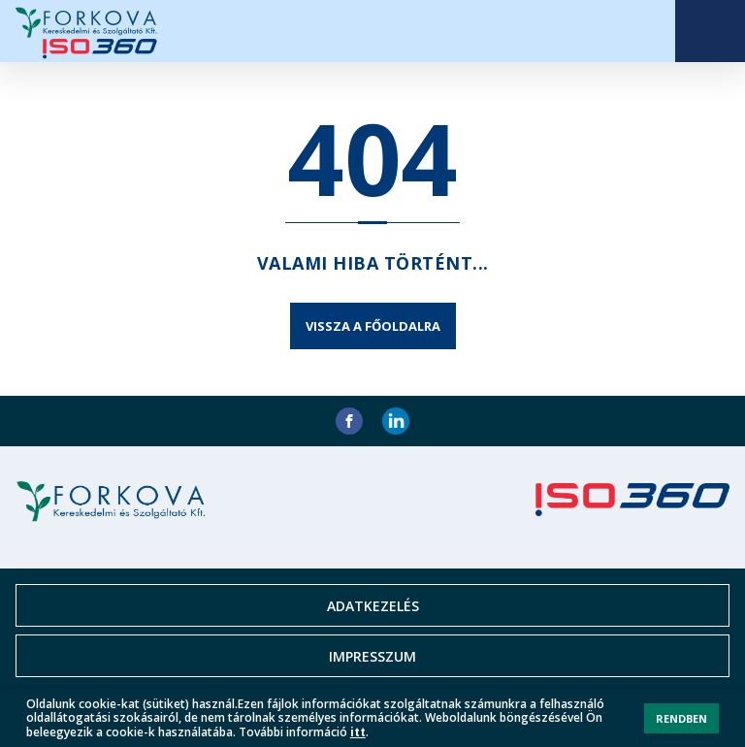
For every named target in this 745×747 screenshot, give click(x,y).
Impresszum (372, 656)
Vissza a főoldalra (373, 326)
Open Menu (710, 31)
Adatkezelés (373, 606)
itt (358, 732)
